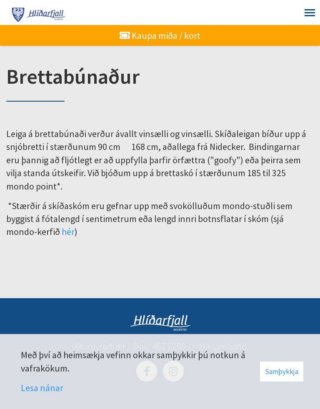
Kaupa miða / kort (160, 35)
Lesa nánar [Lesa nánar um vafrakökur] (42, 388)
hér (68, 231)
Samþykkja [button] (281, 371)
